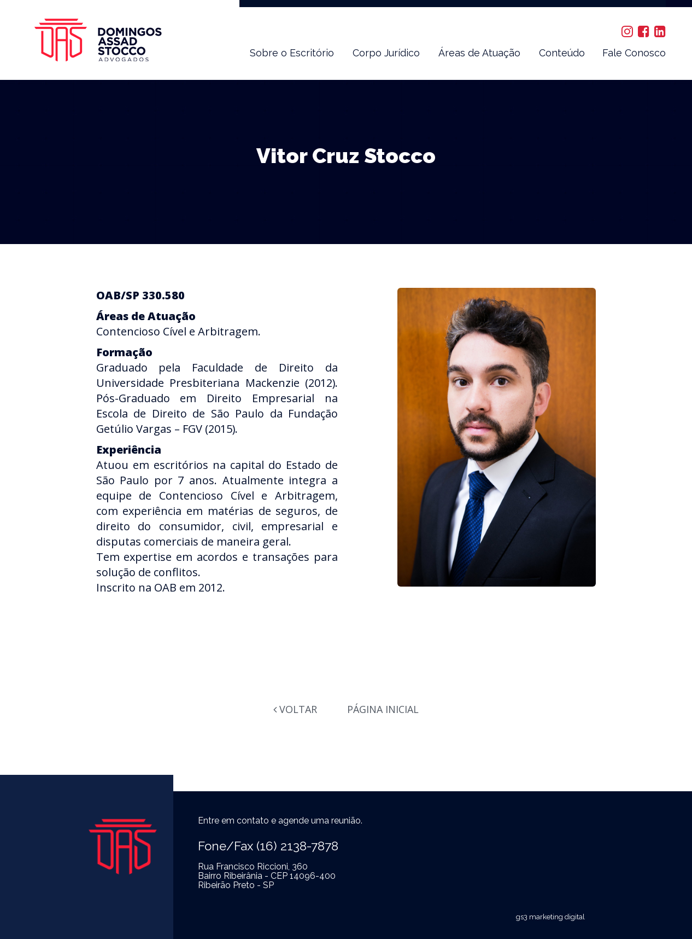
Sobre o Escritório (292, 53)
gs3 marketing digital (550, 917)
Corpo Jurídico (386, 53)
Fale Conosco (634, 53)
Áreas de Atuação (479, 53)
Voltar (295, 709)
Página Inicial (383, 709)
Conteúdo (562, 53)
